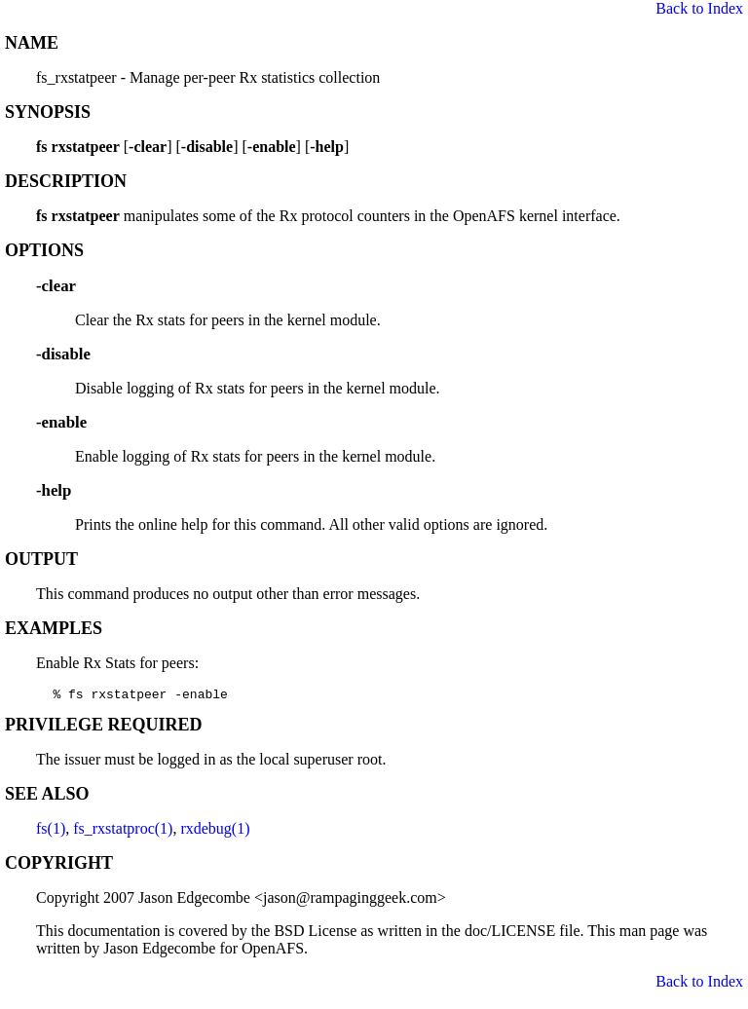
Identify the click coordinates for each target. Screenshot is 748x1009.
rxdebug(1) (214, 831)
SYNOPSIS (48, 112)
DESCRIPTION (66, 181)
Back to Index (699, 8)
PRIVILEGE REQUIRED (104, 727)
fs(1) (50, 831)
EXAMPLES (53, 628)
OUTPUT (41, 559)
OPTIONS (44, 250)
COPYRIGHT (59, 866)
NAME (31, 43)
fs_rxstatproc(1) (122, 831)
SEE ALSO (47, 796)
